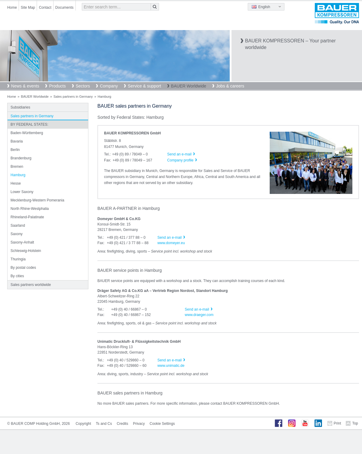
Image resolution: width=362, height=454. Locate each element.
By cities (17, 276)
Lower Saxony (22, 192)
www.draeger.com (199, 315)
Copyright (83, 424)
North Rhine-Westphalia (30, 209)
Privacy (139, 424)
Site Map (28, 7)
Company (109, 86)
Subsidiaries (20, 107)
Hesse (16, 183)
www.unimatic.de (170, 366)
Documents (64, 7)
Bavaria (17, 141)
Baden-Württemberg (27, 133)
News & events (25, 86)
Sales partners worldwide (31, 285)
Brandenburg (21, 158)
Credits (122, 424)
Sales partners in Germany (73, 96)
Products (57, 86)
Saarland (18, 225)
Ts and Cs (104, 424)
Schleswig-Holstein (26, 251)
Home (12, 7)
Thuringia (18, 259)
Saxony (17, 234)
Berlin (15, 150)
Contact (45, 7)
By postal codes (23, 267)
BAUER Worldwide (188, 86)
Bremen (17, 166)
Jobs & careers (230, 86)
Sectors (83, 86)
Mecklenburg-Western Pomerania (37, 200)
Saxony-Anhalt (22, 242)
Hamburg (18, 175)
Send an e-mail (169, 237)
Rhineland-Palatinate (27, 217)
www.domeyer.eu (171, 243)
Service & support (144, 86)
